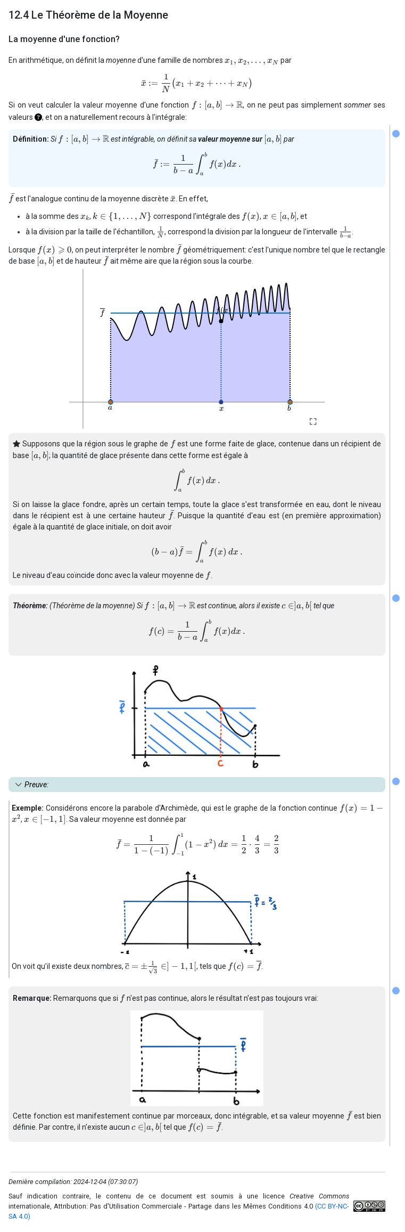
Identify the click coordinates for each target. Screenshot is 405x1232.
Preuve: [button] (36, 784)
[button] (38, 117)
